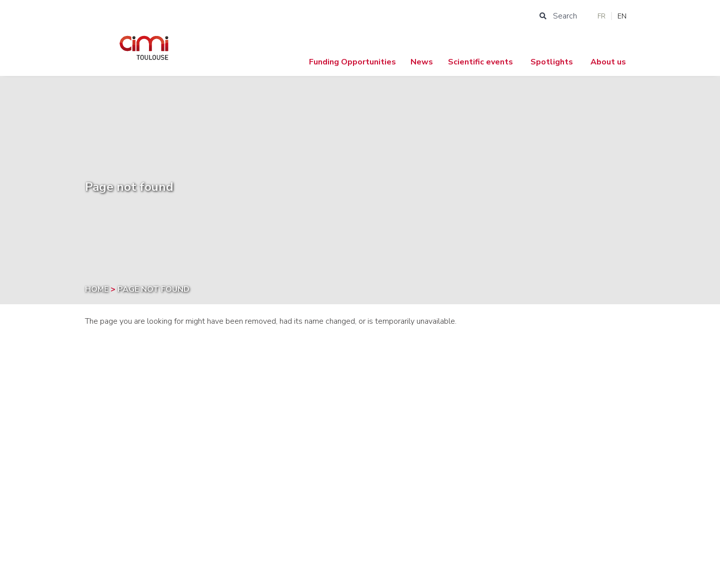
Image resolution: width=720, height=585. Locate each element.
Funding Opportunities (352, 61)
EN (622, 16)
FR (602, 16)
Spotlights (551, 61)
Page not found (154, 289)
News (421, 61)
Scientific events (480, 61)
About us (608, 61)
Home (97, 289)
